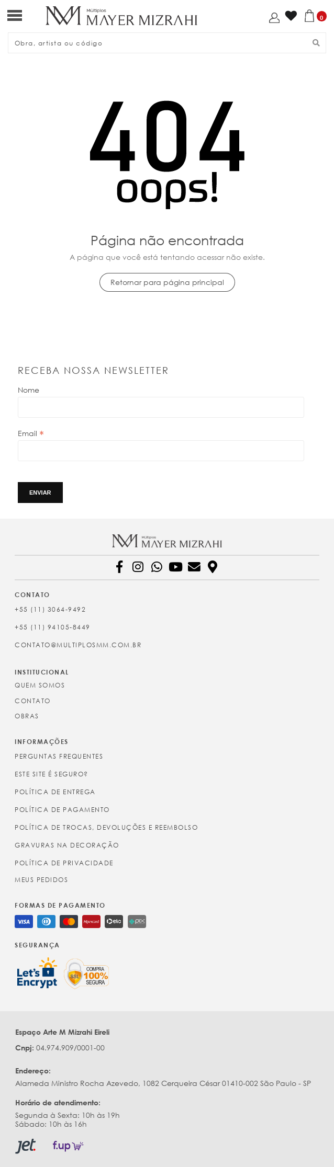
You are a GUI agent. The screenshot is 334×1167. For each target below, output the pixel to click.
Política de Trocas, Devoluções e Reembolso (106, 827)
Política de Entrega (55, 792)
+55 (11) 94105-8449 (53, 627)
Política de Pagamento (62, 810)
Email (31, 433)
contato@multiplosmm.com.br (78, 645)
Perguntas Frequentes (59, 756)
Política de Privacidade (64, 863)
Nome (28, 389)
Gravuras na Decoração (67, 845)
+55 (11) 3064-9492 (50, 609)
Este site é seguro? (51, 774)
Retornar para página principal (167, 282)
